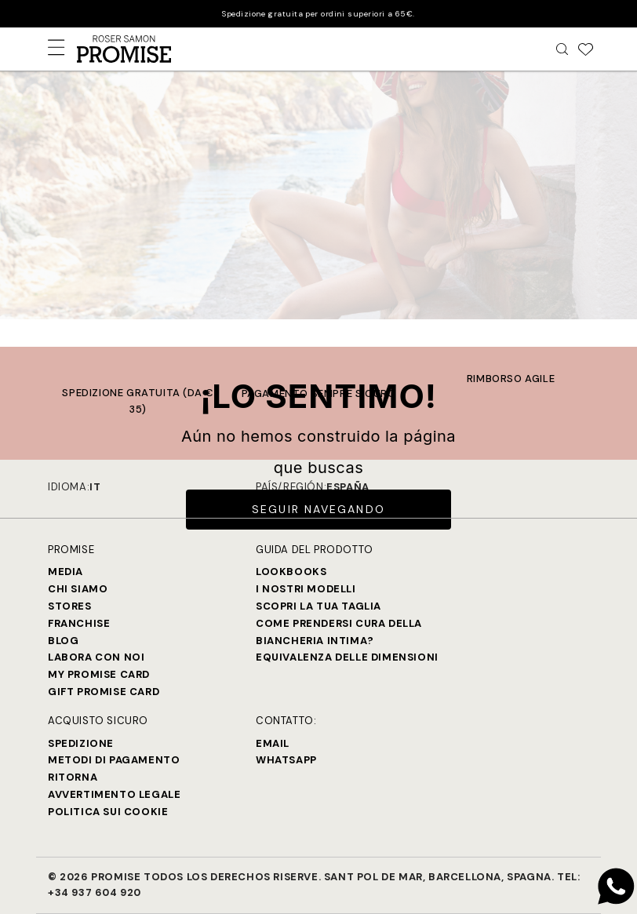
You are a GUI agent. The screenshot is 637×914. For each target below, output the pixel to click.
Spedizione (81, 743)
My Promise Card (99, 674)
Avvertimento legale (114, 794)
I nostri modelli (306, 588)
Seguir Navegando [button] (318, 509)
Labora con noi (96, 657)
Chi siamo (77, 588)
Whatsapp (286, 760)
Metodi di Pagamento (114, 760)
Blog (63, 640)
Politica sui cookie (108, 811)
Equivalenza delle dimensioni (347, 657)
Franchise (79, 623)
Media (65, 571)
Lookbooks (291, 571)
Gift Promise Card (103, 691)
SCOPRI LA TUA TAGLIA (318, 606)
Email (272, 743)
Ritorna (72, 777)
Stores (70, 606)
